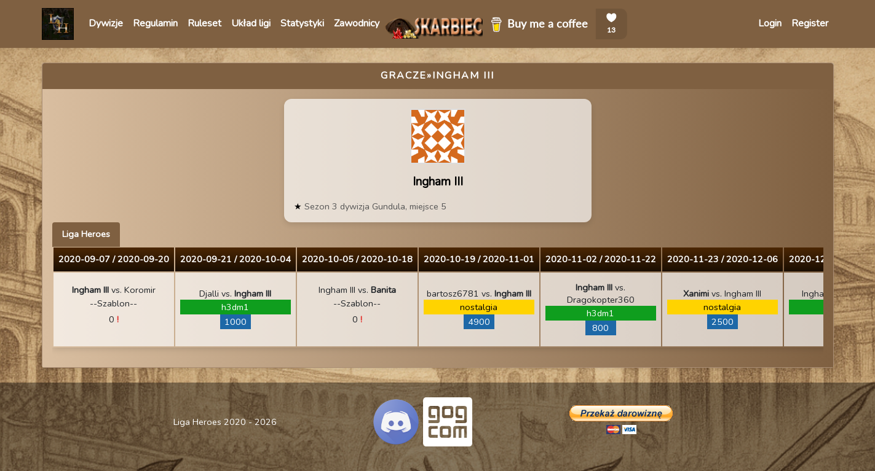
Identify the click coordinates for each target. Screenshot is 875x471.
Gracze (404, 75)
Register (809, 23)
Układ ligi (251, 23)
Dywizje (106, 23)
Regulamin (155, 23)
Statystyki (302, 23)
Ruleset (204, 23)
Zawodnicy (356, 23)
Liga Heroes (86, 234)
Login (770, 23)
